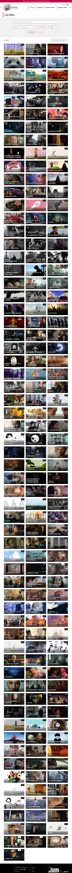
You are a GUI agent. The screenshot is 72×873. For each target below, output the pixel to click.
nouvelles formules (39, 1)
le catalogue (47, 1)
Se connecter (64, 4)
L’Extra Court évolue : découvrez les (29, 1)
